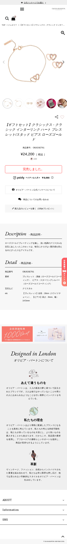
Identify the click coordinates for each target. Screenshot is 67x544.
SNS (5, 519)
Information (11, 509)
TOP (3, 25)
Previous (3, 61)
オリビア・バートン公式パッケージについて (35, 190)
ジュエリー (12, 25)
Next (63, 61)
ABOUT (7, 500)
